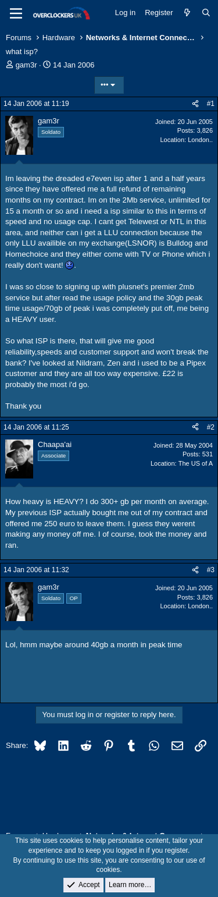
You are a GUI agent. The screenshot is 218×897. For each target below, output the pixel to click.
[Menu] (16, 13)
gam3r (26, 65)
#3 (211, 570)
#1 (211, 104)
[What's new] (187, 13)
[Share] (195, 104)
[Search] (206, 13)
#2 (211, 427)
